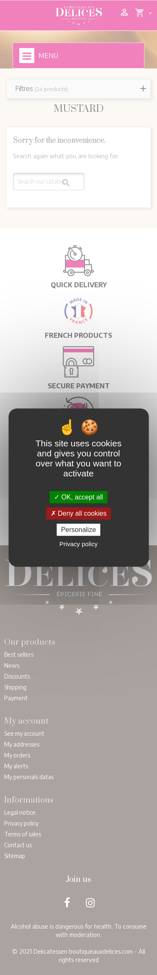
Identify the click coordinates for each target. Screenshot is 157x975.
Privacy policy (78, 543)
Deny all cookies (79, 513)
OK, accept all (78, 497)
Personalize (78, 529)
